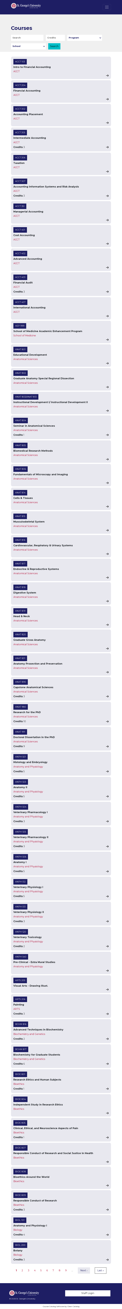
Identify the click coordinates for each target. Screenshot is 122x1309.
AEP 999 (19, 325)
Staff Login (87, 1293)
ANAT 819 (20, 611)
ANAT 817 (20, 563)
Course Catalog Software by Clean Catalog (61, 1306)
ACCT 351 (20, 206)
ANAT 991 (20, 731)
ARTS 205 (20, 980)
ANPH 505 (20, 831)
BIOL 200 (20, 1245)
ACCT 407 (20, 302)
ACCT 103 (20, 61)
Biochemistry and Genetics (29, 1034)
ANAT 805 (20, 445)
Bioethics (18, 1084)
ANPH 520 (20, 931)
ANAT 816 (20, 540)
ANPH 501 (20, 756)
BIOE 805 (20, 1123)
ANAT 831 (20, 658)
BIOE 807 (20, 1147)
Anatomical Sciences (25, 359)
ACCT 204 (20, 85)
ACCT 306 (20, 157)
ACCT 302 (20, 109)
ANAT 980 (20, 707)
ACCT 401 (20, 229)
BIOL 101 (20, 1220)
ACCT (16, 71)
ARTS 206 (20, 999)
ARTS (16, 1009)
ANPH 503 (20, 782)
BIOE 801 (20, 1074)
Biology (17, 1229)
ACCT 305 (20, 132)
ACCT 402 (20, 253)
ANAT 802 (20, 373)
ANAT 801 (20, 349)
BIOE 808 (20, 1171)
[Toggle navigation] (107, 7)
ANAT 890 (20, 682)
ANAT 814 (20, 492)
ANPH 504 (20, 807)
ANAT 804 (20, 420)
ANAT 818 (20, 587)
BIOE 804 (20, 1099)
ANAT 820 (20, 634)
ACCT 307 (20, 181)
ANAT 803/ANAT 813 (26, 396)
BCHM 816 (20, 1024)
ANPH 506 (20, 856)
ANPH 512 (20, 881)
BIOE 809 (20, 1195)
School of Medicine (24, 335)
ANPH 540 (20, 956)
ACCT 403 (20, 277)
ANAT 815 (20, 516)
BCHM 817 (20, 1049)
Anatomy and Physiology (28, 766)
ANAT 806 (20, 469)
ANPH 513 (20, 906)
